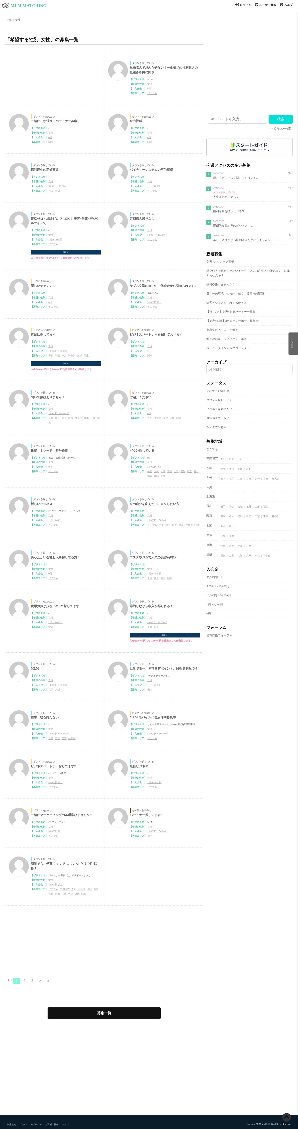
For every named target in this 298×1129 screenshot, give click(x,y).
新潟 (223, 526)
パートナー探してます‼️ (146, 815)
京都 (231, 555)
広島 (231, 459)
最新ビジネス (139, 766)
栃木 (70, 418)
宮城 (240, 506)
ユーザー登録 (265, 5)
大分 (156, 471)
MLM (35, 668)
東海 (57, 893)
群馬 (86, 418)
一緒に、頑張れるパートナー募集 (54, 121)
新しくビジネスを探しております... (235, 177)
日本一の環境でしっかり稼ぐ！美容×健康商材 (235, 293)
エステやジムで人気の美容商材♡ (153, 557)
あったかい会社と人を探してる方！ (55, 557)
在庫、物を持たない (45, 717)
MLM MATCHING (28, 5)
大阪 (57, 190)
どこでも (152, 93)
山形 (257, 506)
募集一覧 (104, 1013)
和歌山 (267, 555)
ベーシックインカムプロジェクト (228, 348)
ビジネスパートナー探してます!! (53, 766)
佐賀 (149, 471)
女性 (149, 84)
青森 (231, 506)
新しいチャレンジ (43, 286)
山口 (176, 471)
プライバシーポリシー (30, 1124)
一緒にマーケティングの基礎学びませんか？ (62, 815)
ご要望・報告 (51, 1124)
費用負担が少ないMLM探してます (55, 606)
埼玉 (57, 355)
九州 (149, 418)
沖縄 (64, 893)
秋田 (248, 506)
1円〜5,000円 (154, 186)
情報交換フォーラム (219, 635)
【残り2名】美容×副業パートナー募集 (231, 311)
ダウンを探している (143, 63)
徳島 (223, 468)
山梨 (174, 524)
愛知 (183, 471)
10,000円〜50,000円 (58, 351)
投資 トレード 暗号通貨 (49, 450)
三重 (248, 545)
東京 (64, 355)
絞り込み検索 (282, 128)
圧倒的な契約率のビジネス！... (233, 225)
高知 (163, 476)
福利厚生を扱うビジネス (229, 211)
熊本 (196, 471)
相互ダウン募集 (216, 427)
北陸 (89, 889)
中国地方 (65, 889)
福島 (265, 506)
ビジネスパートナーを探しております (156, 334)
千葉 (50, 355)
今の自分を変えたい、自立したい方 (154, 504)
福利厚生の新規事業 (45, 169)
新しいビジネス (41, 504)
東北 (165, 418)
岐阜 (223, 545)
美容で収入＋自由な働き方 (223, 330)
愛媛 (240, 468)
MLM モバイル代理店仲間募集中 (153, 717)
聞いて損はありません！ (48, 397)
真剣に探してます (43, 334)
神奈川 (71, 355)
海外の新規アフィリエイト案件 (226, 339)
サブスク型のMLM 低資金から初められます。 (163, 286)
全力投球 (136, 121)
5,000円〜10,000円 (58, 186)
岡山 (223, 459)
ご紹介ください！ (142, 397)
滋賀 (223, 555)
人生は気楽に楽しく (226, 196)
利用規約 (11, 1124)
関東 (50, 142)
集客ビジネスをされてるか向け (226, 302)
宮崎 (169, 471)
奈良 (257, 555)
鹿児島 (275, 478)
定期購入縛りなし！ (144, 218)
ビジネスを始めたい (44, 116)
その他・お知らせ (142, 810)
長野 (231, 535)
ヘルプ (286, 5)
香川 (231, 468)
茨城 (79, 355)
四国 (96, 889)
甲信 (70, 893)
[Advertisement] (104, 941)
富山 (231, 526)
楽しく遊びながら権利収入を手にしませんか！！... (246, 240)
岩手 (223, 506)
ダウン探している (142, 450)
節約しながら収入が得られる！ (151, 606)
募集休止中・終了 (217, 418)
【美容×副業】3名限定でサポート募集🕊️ (232, 321)
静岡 (231, 545)
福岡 (149, 476)
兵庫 (50, 190)
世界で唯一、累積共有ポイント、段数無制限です (164, 668)
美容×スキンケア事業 (220, 261)
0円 (149, 88)
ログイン (243, 5)
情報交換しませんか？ (220, 284)
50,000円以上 (154, 302)
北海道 (157, 418)
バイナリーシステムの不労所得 (151, 169)
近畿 (172, 418)
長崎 (156, 476)
